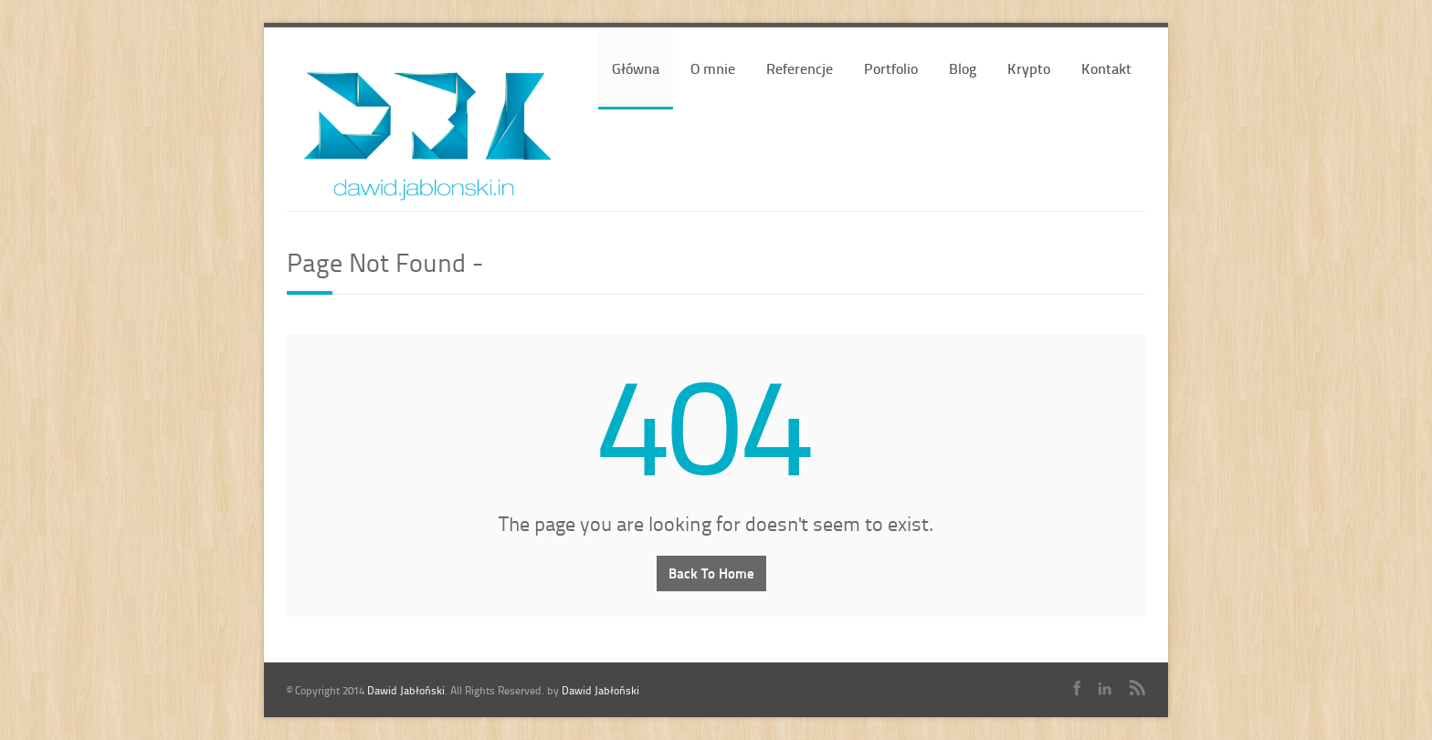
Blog (962, 67)
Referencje (799, 67)
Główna (635, 67)
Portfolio (891, 67)
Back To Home (711, 573)
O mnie (712, 67)
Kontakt (1106, 67)
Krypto (1028, 67)
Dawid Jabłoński (406, 690)
